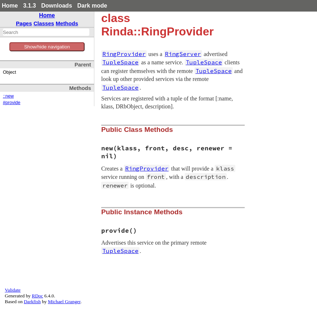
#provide (11, 102)
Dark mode (92, 6)
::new (8, 96)
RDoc (37, 295)
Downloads (56, 6)
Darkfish (32, 301)
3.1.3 (29, 6)
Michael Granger (64, 301)
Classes (44, 23)
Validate (13, 290)
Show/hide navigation (47, 47)
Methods (67, 23)
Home (10, 6)
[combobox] (46, 32)
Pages (24, 23)
